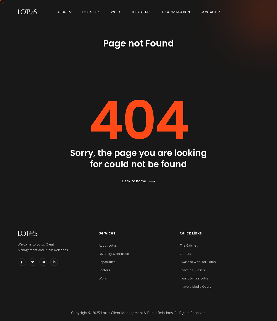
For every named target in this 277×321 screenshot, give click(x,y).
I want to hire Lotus (194, 278)
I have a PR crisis (192, 270)
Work (116, 12)
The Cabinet (141, 12)
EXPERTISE (89, 12)
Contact (209, 12)
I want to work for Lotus (198, 262)
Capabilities (107, 262)
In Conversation (176, 12)
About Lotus (108, 245)
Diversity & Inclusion (114, 253)
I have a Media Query (195, 286)
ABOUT (62, 12)
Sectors (104, 270)
